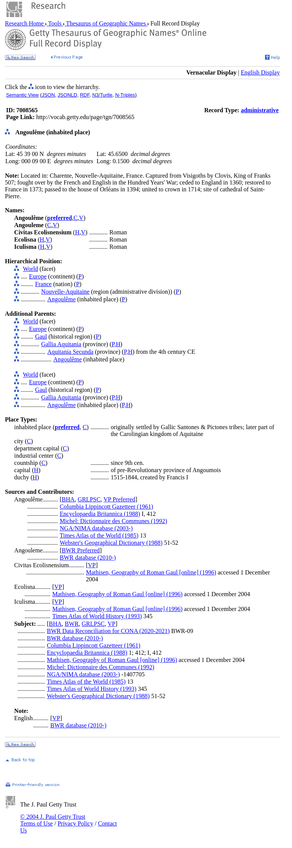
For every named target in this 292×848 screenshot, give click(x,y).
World (30, 269)
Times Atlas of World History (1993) (97, 616)
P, (114, 344)
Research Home (25, 23)
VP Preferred (119, 499)
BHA (68, 499)
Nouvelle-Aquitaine (65, 291)
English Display (260, 72)
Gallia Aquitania (61, 344)
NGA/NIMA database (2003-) (96, 528)
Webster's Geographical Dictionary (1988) (111, 542)
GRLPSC (89, 499)
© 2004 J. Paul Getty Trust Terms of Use (52, 820)
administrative (260, 110)
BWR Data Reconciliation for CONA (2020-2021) (108, 631)
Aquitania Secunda (70, 351)
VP (91, 565)
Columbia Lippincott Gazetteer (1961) (106, 506)
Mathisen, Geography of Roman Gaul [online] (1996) (151, 572)
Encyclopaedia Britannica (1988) (100, 514)
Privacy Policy (75, 823)
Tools (55, 23)
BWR (71, 623)
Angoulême (61, 299)
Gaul (41, 336)
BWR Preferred (81, 550)
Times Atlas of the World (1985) (99, 535)
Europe (37, 276)
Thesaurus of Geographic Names (106, 23)
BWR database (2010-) (88, 557)
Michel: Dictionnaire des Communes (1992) (113, 521)
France (43, 284)
